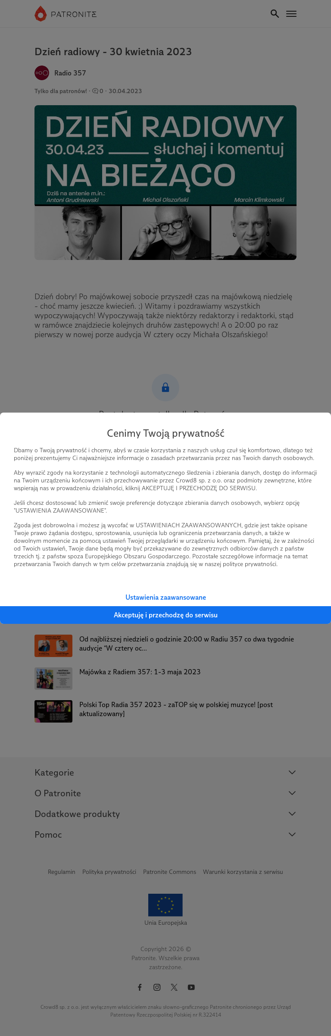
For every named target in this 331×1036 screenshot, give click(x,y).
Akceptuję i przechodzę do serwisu (166, 615)
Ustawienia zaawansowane (165, 597)
